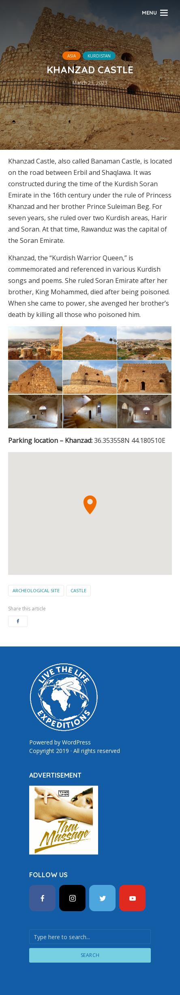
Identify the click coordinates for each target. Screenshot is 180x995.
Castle (78, 590)
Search (90, 955)
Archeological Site (36, 590)
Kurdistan (99, 56)
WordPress (76, 742)
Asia (71, 56)
